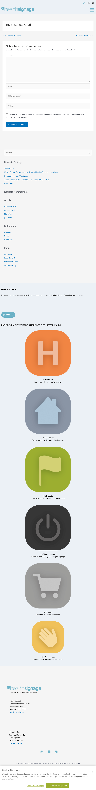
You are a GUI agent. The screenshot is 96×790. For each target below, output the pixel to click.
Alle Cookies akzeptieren (57, 786)
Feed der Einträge (11, 258)
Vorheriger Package (12, 35)
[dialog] (48, 778)
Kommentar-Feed (11, 261)
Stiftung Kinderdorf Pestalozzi (16, 176)
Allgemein (8, 232)
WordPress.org (10, 265)
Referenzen (9, 240)
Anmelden (8, 254)
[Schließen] (92, 772)
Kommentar (11, 55)
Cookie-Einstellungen (35, 786)
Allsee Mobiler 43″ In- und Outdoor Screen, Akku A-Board (27, 180)
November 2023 (10, 206)
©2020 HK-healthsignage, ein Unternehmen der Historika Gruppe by (46, 763)
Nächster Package (84, 35)
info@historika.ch (17, 712)
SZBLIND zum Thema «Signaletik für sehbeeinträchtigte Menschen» (31, 172)
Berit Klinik (8, 184)
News (6, 236)
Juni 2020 (8, 218)
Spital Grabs (9, 168)
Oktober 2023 (9, 210)
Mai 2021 (8, 214)
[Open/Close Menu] (92, 10)
